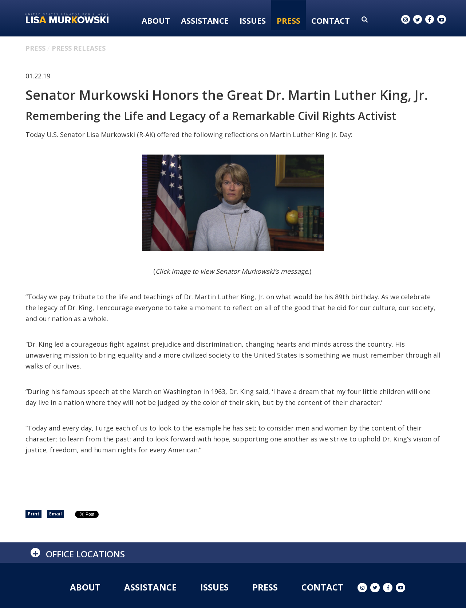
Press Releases (79, 48)
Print (33, 514)
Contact (330, 20)
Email (55, 514)
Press (288, 20)
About (156, 20)
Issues (253, 20)
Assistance (205, 20)
